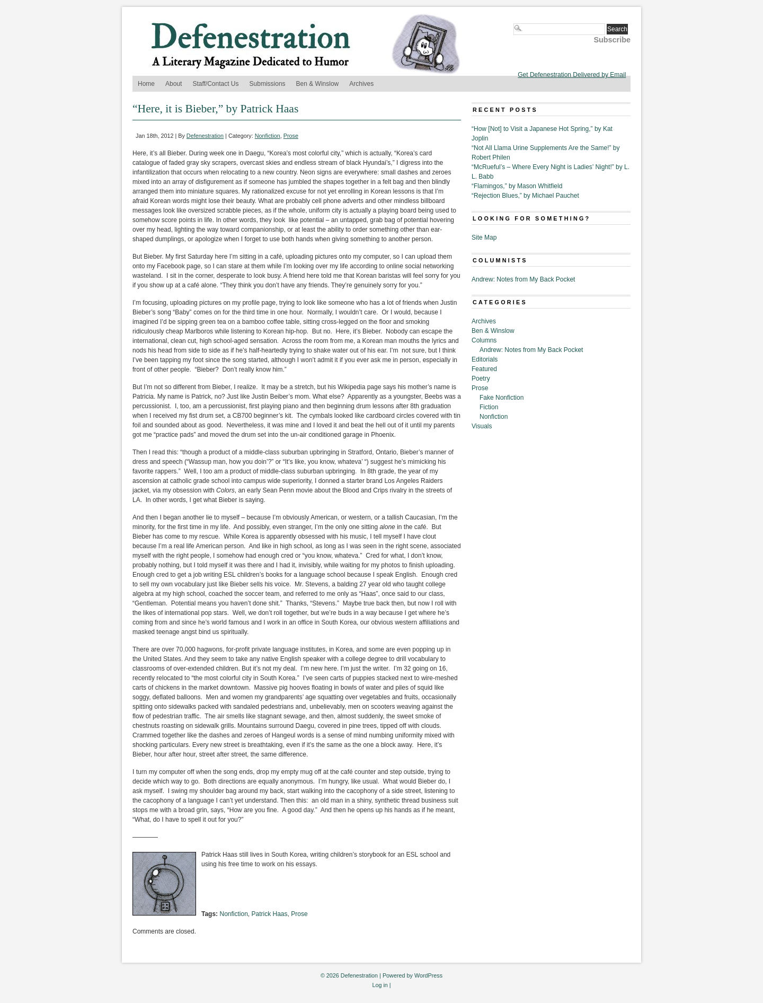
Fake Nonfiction (502, 397)
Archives (361, 83)
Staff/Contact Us (215, 83)
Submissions (268, 83)
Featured (484, 369)
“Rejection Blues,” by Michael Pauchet (525, 195)
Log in (379, 985)
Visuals (482, 426)
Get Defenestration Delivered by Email (572, 74)
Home (146, 83)
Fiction (489, 407)
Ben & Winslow (317, 83)
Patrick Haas (270, 914)
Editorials (485, 359)
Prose (290, 136)
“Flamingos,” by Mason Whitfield (517, 186)
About (173, 83)
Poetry (481, 378)
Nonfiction (267, 136)
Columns (484, 340)
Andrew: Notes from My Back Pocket (523, 279)
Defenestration (205, 136)
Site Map (484, 237)
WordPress (428, 975)
